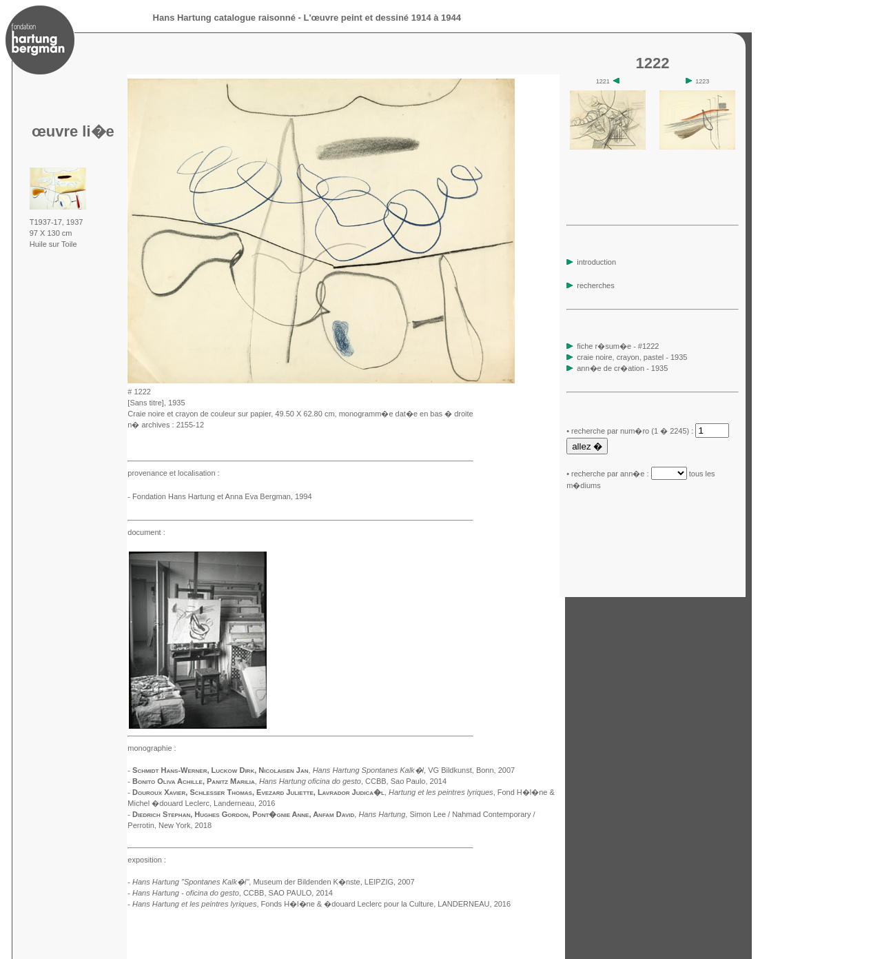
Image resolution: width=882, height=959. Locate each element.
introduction (591, 262)
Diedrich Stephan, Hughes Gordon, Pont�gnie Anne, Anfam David (243, 814)
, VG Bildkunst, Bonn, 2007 (414, 770)
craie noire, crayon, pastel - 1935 (632, 357)
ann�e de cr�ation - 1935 (622, 368)
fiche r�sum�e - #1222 (617, 346)
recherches (590, 285)
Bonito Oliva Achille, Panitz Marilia (193, 781)
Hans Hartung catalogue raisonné (224, 17)
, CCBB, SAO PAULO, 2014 (232, 893)
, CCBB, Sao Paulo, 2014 (353, 781)
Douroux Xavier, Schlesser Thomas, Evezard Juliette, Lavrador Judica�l (258, 792)
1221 (608, 81)
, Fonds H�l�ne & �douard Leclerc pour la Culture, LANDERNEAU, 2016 (321, 904)
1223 (698, 81)
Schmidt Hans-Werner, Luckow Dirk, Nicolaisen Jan (220, 770)
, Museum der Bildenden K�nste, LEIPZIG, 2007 (273, 882)
